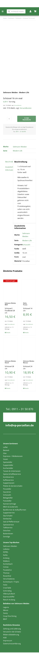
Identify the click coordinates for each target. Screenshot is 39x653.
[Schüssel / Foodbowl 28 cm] (10, 290)
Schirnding (7, 591)
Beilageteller (8, 498)
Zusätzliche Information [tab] (8, 168)
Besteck (6, 450)
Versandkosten (17, 105)
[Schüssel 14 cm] (29, 290)
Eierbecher (7, 519)
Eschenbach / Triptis (11, 582)
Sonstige (6, 536)
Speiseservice (8, 525)
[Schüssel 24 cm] (29, 348)
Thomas (6, 573)
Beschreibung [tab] (8, 162)
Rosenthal (7, 576)
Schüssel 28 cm (9, 367)
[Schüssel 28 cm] (10, 348)
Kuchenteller (8, 468)
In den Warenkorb (27, 119)
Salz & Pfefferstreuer (11, 522)
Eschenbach (8, 564)
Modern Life (17, 151)
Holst (5, 585)
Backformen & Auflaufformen (14, 510)
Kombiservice (8, 477)
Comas (6, 567)
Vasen (5, 459)
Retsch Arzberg (9, 600)
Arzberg (6, 558)
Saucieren (7, 492)
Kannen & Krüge (9, 504)
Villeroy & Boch (9, 594)
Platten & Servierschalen (12, 486)
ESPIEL (5, 552)
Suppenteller (8, 465)
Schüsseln (26, 245)
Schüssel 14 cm (27, 309)
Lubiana (6, 549)
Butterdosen (8, 533)
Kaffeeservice (8, 480)
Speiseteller (7, 462)
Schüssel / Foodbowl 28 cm (10, 310)
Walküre (6, 561)
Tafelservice (7, 527)
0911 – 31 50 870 (21, 131)
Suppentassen (8, 483)
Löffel (5, 447)
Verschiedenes (9, 579)
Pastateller (7, 501)
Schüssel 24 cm (27, 367)
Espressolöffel (8, 597)
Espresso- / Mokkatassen (13, 456)
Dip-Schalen (7, 516)
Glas (5, 453)
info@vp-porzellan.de (19, 425)
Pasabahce (7, 570)
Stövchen (6, 530)
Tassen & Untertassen (11, 471)
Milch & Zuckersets (10, 507)
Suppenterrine (9, 513)
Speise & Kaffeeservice (12, 474)
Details (8, 332)
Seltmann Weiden (20, 147)
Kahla (5, 555)
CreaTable (7, 588)
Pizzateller (7, 489)
